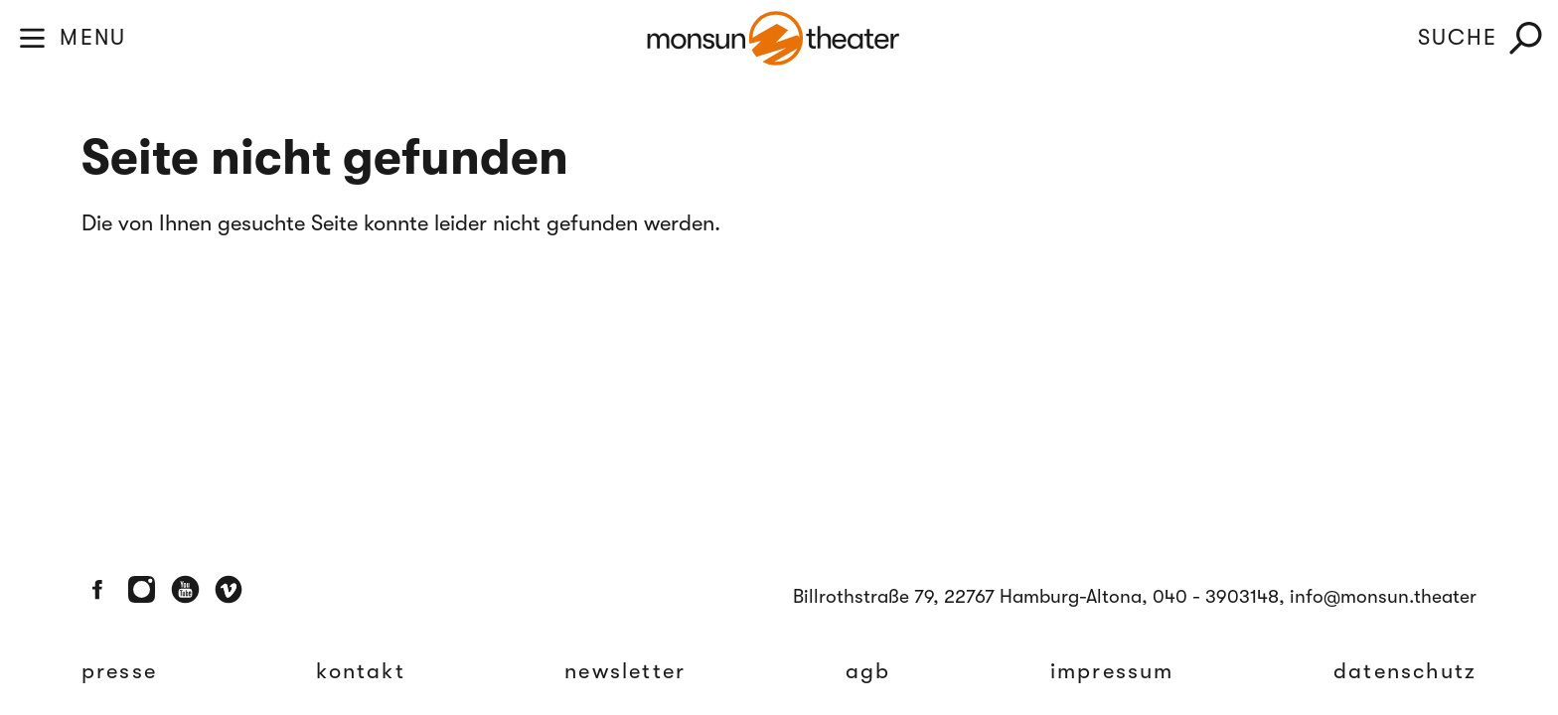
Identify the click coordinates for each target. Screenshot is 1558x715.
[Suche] (1525, 38)
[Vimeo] (229, 589)
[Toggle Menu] (32, 38)
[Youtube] (185, 589)
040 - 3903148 (1216, 597)
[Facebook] (97, 589)
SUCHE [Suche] (1458, 37)
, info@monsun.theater (1378, 597)
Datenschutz (1405, 670)
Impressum (1112, 670)
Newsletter (625, 670)
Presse (119, 670)
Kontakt (360, 670)
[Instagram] (141, 589)
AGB (868, 670)
